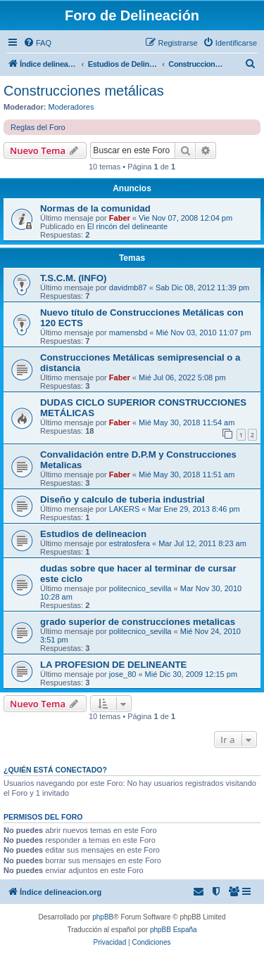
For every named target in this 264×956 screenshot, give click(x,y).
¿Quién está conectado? (55, 770)
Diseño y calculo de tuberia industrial (122, 499)
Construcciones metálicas (84, 90)
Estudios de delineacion (93, 534)
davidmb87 (128, 287)
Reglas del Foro (38, 127)
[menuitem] (37, 42)
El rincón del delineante (127, 226)
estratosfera (129, 543)
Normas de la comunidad (95, 208)
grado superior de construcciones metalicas (137, 621)
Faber (119, 218)
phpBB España (173, 930)
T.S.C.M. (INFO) (73, 278)
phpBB (102, 917)
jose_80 (123, 674)
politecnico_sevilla (140, 588)
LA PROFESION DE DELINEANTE (113, 664)
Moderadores (71, 107)
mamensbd (128, 332)
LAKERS (124, 509)
